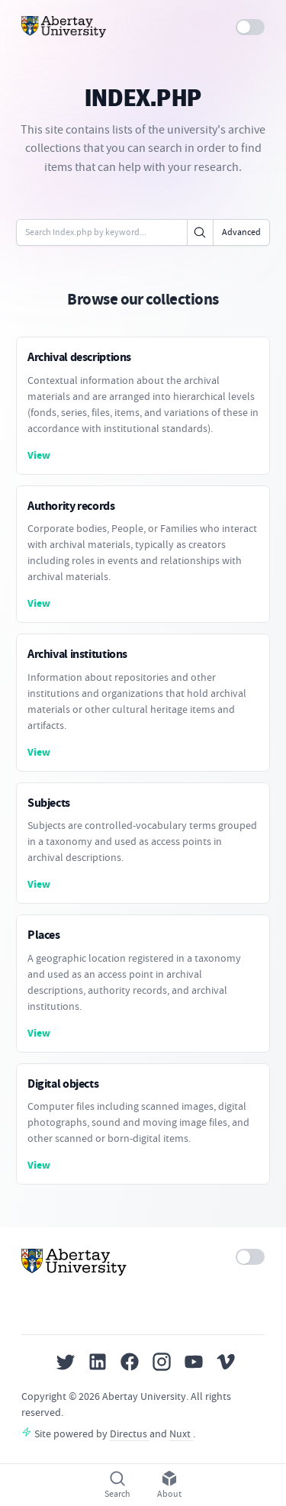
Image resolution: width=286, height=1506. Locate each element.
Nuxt (181, 1433)
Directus (129, 1433)
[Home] (64, 26)
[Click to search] (200, 232)
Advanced (241, 232)
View (38, 455)
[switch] (250, 27)
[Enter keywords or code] (102, 232)
